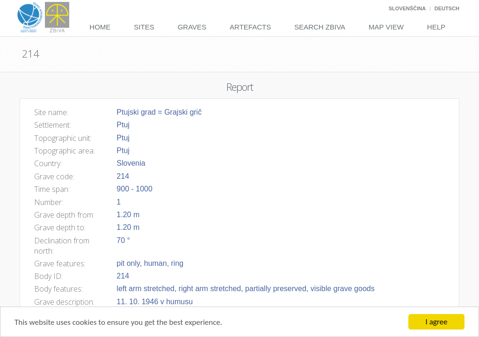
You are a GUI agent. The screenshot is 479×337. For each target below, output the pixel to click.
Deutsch (447, 8)
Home (99, 27)
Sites (144, 27)
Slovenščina (407, 8)
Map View (386, 27)
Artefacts (250, 27)
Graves (192, 27)
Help (436, 27)
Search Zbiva (319, 27)
